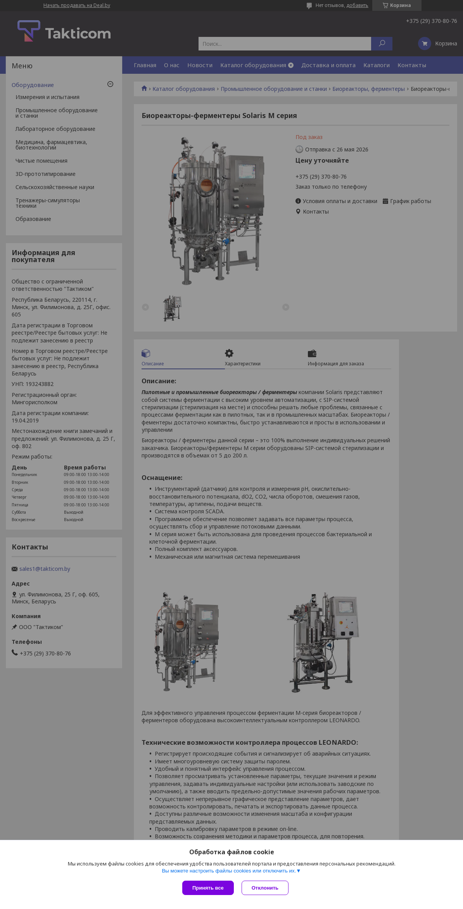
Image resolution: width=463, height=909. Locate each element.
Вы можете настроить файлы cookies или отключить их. (229, 871)
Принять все (208, 888)
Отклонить (265, 888)
